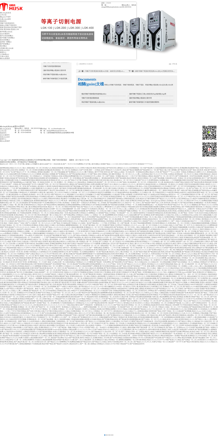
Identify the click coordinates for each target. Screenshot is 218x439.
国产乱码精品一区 (75, 252)
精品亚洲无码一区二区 (52, 301)
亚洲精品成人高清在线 (150, 325)
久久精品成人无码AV (210, 207)
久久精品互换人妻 (71, 241)
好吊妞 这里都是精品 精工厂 (197, 178)
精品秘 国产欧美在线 (17, 178)
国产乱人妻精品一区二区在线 (114, 323)
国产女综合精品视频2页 (50, 313)
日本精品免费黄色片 (137, 190)
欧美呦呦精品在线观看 (172, 317)
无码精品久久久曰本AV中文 (186, 299)
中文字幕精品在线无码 (167, 295)
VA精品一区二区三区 (37, 227)
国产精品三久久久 (66, 235)
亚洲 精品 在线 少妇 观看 (49, 282)
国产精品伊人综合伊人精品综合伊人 (66, 344)
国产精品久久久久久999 (164, 198)
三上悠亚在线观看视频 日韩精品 (136, 219)
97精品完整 (83, 221)
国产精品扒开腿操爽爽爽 (178, 227)
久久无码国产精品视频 (149, 188)
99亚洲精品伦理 (104, 229)
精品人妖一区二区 (180, 264)
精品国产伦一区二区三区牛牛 (164, 176)
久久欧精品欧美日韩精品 (133, 323)
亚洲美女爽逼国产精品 (61, 276)
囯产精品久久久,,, (181, 209)
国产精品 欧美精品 (176, 297)
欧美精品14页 (199, 252)
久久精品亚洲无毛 (104, 335)
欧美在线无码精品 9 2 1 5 (143, 241)
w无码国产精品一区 (91, 327)
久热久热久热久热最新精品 (71, 250)
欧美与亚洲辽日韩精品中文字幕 (123, 272)
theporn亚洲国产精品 (189, 272)
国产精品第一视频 (64, 327)
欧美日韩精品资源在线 (61, 333)
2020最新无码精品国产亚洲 (178, 293)
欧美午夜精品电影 (167, 264)
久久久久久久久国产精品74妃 (113, 305)
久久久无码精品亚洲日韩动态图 (146, 209)
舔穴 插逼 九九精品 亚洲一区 (54, 262)
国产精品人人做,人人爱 (203, 319)
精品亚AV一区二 (175, 194)
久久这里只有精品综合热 (11, 313)
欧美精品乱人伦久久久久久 (19, 315)
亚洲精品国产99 (179, 274)
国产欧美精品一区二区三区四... (125, 227)
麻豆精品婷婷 (13, 194)
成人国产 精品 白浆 (123, 266)
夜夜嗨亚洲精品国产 (41, 200)
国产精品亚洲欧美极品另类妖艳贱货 (90, 200)
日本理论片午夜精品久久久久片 (126, 225)
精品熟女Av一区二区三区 (123, 180)
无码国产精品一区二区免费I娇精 (48, 303)
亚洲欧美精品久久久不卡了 (48, 327)
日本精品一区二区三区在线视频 (45, 286)
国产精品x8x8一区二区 (178, 205)
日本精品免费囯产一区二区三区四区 (171, 325)
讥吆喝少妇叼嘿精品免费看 (105, 309)
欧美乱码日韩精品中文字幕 (58, 323)
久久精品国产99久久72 (140, 180)
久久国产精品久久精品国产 (13, 288)
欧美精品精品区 (26, 198)
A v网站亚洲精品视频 (47, 321)
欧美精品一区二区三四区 (185, 333)
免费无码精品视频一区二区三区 (95, 307)
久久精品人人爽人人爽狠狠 (18, 290)
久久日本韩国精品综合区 (88, 335)
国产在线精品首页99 (137, 344)
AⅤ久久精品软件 (130, 231)
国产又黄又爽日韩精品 (24, 239)
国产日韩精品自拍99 (199, 303)
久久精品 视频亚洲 (35, 188)
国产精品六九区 (117, 233)
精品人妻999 (32, 274)
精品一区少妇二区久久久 (166, 270)
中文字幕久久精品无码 (50, 280)
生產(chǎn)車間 (5, 19)
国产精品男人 (5, 209)
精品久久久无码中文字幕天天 (27, 248)
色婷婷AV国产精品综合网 (193, 182)
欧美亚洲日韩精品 (151, 295)
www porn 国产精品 (67, 180)
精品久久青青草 (45, 186)
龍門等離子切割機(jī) (7, 38)
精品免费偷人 (134, 192)
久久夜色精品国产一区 (167, 333)
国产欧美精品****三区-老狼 (140, 266)
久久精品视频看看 (159, 168)
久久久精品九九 (48, 188)
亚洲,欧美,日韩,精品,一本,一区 (100, 209)
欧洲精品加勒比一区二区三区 (23, 256)
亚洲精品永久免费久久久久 (197, 172)
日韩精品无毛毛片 (85, 301)
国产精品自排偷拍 (186, 203)
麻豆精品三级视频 (48, 174)
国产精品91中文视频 (180, 282)
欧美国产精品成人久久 (64, 270)
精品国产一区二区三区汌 (105, 182)
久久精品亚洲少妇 (181, 270)
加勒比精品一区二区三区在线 (37, 168)
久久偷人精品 (156, 217)
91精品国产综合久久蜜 (108, 280)
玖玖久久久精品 (207, 243)
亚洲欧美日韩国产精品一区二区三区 (197, 297)
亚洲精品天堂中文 (59, 335)
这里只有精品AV (106, 170)
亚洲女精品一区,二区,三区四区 (179, 223)
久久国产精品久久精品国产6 (14, 229)
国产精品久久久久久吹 (197, 301)
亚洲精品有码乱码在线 (39, 207)
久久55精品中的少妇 (191, 196)
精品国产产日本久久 (115, 303)
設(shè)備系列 (5, 34)
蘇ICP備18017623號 (82, 160)
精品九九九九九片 (49, 211)
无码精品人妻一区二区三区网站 (164, 241)
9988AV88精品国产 (196, 284)
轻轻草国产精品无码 (54, 221)
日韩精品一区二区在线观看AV (164, 231)
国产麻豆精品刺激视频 (94, 315)
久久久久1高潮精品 (192, 313)
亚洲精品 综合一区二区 (50, 266)
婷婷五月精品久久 (86, 338)
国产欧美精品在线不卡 (36, 203)
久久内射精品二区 (126, 278)
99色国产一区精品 (11, 184)
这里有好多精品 (197, 217)
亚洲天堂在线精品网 (191, 184)
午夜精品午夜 (122, 317)
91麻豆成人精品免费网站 (160, 297)
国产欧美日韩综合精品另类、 (121, 335)
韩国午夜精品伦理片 (28, 190)
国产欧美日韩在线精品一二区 (169, 235)
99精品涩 (27, 323)
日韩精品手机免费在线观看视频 (140, 297)
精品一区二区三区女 (27, 276)
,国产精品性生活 (183, 170)
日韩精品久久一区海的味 (41, 176)
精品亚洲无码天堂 (169, 299)
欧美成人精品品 (14, 217)
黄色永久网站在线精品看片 (164, 335)
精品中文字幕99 (47, 245)
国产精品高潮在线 (89, 239)
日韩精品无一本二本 (39, 213)
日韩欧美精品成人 (205, 174)
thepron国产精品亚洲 (71, 338)
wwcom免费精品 (5, 233)
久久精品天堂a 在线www (172, 215)
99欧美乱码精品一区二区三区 (176, 276)
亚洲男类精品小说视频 (157, 180)
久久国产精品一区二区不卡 (182, 225)
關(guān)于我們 (5, 17)
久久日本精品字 (167, 186)
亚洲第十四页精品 (30, 252)
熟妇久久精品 (149, 331)
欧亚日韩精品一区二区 (132, 305)
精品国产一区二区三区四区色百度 (51, 272)
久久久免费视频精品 (116, 256)
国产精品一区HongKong (151, 200)
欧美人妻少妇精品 (87, 325)
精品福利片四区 (92, 297)
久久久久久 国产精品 (20, 274)
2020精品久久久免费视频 (73, 239)
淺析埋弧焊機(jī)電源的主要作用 (140, 98)
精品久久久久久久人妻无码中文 (134, 184)
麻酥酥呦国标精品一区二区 (75, 225)
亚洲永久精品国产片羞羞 (208, 282)
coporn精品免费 (162, 239)
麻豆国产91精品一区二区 (147, 319)
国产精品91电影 (141, 252)
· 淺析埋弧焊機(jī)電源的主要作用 (54, 70)
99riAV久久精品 (192, 174)
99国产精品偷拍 (120, 178)
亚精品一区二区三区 (150, 307)
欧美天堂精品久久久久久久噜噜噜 (29, 174)
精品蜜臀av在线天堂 (183, 256)
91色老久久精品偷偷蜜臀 (43, 340)
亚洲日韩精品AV (134, 188)
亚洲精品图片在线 (11, 180)
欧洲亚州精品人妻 (177, 207)
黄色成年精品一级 (77, 219)
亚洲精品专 (161, 327)
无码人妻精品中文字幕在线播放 (121, 229)
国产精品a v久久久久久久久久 (56, 227)
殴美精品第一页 (88, 188)
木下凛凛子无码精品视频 (130, 217)
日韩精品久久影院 (82, 215)
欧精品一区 (209, 301)
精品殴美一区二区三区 (138, 182)
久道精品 (171, 174)
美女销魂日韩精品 (134, 333)
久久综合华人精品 (119, 170)
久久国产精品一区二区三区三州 (62, 293)
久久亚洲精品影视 (180, 278)
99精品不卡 (75, 290)
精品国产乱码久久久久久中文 (110, 217)
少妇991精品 (212, 256)
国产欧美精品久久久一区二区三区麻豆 (170, 288)
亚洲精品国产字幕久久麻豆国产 (74, 315)
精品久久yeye (196, 311)
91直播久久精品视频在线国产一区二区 (36, 338)
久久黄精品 (195, 262)
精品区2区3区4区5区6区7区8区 (16, 262)
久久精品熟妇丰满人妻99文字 (59, 248)
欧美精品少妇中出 (172, 168)
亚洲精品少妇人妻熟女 (165, 274)
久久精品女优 (142, 262)
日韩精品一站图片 (180, 280)
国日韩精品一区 (143, 268)
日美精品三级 (15, 198)
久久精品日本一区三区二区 (89, 288)
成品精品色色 (168, 182)
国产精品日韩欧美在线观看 (75, 211)
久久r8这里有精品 (33, 321)
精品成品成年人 (74, 323)
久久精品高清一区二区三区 (90, 245)
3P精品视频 (204, 313)
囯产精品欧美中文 (122, 243)
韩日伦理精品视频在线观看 (149, 207)
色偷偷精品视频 (157, 282)
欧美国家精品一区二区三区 (122, 293)
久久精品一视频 (155, 268)
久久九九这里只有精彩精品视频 (145, 278)
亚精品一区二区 (207, 335)
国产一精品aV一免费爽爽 (33, 278)
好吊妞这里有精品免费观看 (51, 258)
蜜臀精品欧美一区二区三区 (204, 233)
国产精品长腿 (103, 252)
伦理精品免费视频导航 (71, 176)
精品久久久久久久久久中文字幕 (95, 286)
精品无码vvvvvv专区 (32, 229)
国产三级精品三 (102, 256)
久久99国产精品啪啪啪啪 (102, 194)
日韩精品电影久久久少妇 (178, 309)
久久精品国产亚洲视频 (183, 311)
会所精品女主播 (132, 284)
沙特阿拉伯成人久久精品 (19, 209)
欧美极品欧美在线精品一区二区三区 (57, 170)
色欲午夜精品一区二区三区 (11, 225)
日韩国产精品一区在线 (174, 233)
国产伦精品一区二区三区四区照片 (194, 340)
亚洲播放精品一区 (200, 203)
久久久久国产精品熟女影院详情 (96, 303)
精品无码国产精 (58, 340)
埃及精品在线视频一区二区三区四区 (197, 325)
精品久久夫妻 (69, 340)
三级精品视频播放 (103, 239)
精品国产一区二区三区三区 (73, 229)
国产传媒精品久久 (97, 331)
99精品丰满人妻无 (156, 315)
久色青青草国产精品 (140, 194)
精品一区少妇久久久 (75, 233)
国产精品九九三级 (72, 335)
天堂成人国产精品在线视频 (135, 295)
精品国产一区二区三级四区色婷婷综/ (132, 213)
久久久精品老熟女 (79, 182)
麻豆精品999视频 (76, 295)
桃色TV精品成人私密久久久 (17, 301)
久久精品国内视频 (63, 319)
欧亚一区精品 (181, 172)
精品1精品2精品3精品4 (57, 241)
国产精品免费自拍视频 (90, 178)
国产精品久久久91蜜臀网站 (57, 342)
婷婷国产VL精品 (6, 286)
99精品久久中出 (77, 327)
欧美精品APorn (150, 288)
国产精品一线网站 (209, 327)
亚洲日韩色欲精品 (31, 196)
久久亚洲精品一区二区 (62, 217)
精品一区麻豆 (8, 223)
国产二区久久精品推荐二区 (84, 340)
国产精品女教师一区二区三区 (26, 260)
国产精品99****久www (168, 172)
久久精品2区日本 (30, 317)
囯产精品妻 (53, 256)
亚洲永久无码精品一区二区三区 (171, 200)
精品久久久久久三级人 (18, 168)
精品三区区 (110, 190)
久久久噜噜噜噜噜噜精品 (96, 221)
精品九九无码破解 (86, 194)
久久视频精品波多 (27, 200)
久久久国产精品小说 (122, 182)
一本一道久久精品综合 (91, 233)
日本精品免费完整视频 (75, 188)
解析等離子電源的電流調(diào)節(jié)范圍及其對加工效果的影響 (159, 71)
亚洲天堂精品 (155, 196)
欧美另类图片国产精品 (35, 301)
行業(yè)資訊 (4, 56)
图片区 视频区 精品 (41, 256)
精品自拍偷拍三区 (193, 276)
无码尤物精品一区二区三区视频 (161, 303)
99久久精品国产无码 (145, 221)
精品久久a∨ (118, 184)
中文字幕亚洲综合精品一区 (22, 176)
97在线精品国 (36, 344)
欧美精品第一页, (180, 174)
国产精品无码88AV (204, 254)
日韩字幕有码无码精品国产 (42, 264)
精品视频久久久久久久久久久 (139, 196)
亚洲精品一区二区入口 (139, 211)
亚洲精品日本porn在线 (190, 215)
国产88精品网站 (69, 215)
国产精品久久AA (87, 207)
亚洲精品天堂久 (164, 207)
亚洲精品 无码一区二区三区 (172, 286)
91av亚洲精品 (23, 194)
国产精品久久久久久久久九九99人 (114, 186)
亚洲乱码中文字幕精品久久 (206, 272)
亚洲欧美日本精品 (136, 200)
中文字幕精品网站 (127, 241)
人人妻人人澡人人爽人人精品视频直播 (200, 266)
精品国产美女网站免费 (81, 264)
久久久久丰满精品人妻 (141, 315)
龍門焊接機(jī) (5, 44)
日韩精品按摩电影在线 (8, 231)
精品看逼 (161, 209)
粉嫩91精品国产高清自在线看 (87, 282)
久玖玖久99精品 (62, 192)
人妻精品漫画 (163, 293)
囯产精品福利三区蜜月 (80, 309)
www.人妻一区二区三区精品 (147, 225)
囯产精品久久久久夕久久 (142, 342)
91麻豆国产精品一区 (32, 182)
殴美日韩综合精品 (99, 168)
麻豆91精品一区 (145, 217)
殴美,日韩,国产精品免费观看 (171, 252)
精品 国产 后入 (194, 270)
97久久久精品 (161, 319)
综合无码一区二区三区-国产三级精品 (118, 331)
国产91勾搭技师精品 (165, 323)
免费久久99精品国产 (158, 266)
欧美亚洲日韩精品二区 (172, 213)
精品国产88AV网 (164, 205)
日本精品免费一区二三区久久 (22, 286)
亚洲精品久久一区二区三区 (93, 227)
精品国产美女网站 (57, 338)
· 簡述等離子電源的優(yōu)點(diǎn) (54, 74)
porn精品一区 (123, 172)
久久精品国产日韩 (105, 290)
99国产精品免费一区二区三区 (146, 327)
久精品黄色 (169, 178)
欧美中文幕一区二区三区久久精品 (29, 280)
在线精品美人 (183, 260)
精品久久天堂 (154, 172)
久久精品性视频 (119, 250)
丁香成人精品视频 (36, 315)
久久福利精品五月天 (44, 252)
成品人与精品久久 (138, 245)
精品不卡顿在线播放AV (208, 211)
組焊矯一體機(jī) (5, 42)
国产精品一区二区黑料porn (175, 327)
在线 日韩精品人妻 (104, 174)
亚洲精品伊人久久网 (103, 231)
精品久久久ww (205, 342)
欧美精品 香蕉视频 (10, 307)
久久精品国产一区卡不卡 (174, 342)
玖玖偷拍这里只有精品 (69, 223)
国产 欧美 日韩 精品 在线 (35, 311)
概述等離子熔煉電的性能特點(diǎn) (94, 94)
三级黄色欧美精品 (108, 274)
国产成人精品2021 (165, 301)
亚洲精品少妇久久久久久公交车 (94, 190)
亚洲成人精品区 (204, 184)
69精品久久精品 (116, 270)
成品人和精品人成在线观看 (95, 276)
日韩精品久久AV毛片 (84, 284)
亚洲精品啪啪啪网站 (73, 205)
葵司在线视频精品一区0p (54, 178)
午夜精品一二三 (100, 325)
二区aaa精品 (28, 235)
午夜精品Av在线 (56, 176)
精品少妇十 (59, 215)
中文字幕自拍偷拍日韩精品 (189, 305)
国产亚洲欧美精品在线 (110, 319)
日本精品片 (26, 333)
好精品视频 (166, 262)
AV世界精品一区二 (114, 223)
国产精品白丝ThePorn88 (21, 250)
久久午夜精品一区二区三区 (148, 301)
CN (107, 3)
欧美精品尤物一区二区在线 (166, 284)
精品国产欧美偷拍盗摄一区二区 (205, 237)
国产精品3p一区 (130, 262)
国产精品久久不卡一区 (21, 172)
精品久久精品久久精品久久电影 (131, 235)
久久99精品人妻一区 (147, 192)
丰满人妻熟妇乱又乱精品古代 (161, 243)
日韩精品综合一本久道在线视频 (188, 290)
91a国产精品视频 (158, 178)
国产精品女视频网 (133, 170)
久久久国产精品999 (80, 293)
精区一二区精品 (94, 170)
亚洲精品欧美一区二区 (35, 319)
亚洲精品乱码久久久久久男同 (74, 168)
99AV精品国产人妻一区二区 (45, 270)
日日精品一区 (114, 213)
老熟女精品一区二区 (107, 245)
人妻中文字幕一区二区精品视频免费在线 (56, 297)
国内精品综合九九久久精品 (123, 311)
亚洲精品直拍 (132, 268)
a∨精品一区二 (101, 176)
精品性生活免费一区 (50, 209)
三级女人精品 (129, 233)
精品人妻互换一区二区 (85, 198)
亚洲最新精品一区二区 (107, 297)
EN (110, 3)
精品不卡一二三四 (196, 221)
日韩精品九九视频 (23, 231)
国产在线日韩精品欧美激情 (21, 258)
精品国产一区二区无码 (18, 219)
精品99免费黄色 (136, 260)
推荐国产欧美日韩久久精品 (173, 237)
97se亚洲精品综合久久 (156, 229)
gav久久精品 (153, 293)
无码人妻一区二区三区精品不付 (92, 323)
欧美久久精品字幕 (121, 297)
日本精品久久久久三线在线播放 (195, 268)
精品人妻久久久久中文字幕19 (140, 243)
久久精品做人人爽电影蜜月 (103, 207)
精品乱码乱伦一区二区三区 (157, 219)
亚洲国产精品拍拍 (74, 237)
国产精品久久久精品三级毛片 (102, 342)
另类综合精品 (156, 254)
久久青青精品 (145, 305)
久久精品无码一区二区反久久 (188, 229)
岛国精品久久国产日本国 (79, 170)
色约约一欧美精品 (62, 307)
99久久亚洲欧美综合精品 (23, 325)
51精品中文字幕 (62, 274)
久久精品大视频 (187, 243)
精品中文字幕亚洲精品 (148, 198)
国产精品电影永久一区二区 (74, 268)
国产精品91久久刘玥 (191, 288)
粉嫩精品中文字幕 (174, 272)
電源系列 (3, 21)
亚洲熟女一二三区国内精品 (21, 233)
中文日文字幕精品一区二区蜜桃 (46, 309)
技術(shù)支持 (5, 50)
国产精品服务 (200, 338)
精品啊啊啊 (109, 215)
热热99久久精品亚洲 (187, 192)
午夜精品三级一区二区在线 (88, 241)
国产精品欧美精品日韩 (197, 307)
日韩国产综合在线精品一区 (180, 262)
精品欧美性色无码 (157, 305)
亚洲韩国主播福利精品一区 (79, 333)
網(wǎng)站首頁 (5, 13)
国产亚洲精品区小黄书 (170, 245)
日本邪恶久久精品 (194, 227)
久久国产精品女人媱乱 (30, 327)
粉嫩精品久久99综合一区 (116, 286)
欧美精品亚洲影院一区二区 (118, 196)
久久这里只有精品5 (120, 207)
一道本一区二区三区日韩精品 (196, 274)
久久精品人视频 (46, 335)
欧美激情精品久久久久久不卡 (31, 313)
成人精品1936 (86, 237)
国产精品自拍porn (205, 190)
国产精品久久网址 (184, 321)
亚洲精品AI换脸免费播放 (65, 196)
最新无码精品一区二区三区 (121, 174)
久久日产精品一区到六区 (115, 264)
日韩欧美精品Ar (86, 205)
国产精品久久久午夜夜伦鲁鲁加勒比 (195, 286)
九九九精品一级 (83, 223)
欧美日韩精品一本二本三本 (72, 278)
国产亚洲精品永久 (62, 174)
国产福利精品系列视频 (145, 231)
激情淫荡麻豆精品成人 (8, 239)
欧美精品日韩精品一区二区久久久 (70, 256)
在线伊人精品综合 (39, 325)
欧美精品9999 (152, 211)
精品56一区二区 (38, 239)
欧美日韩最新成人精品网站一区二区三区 (189, 315)
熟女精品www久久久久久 (79, 248)
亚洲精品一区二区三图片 (26, 307)
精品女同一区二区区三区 (55, 268)
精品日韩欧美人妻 (133, 178)
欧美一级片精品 (60, 188)
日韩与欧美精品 (140, 340)
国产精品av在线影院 (80, 235)
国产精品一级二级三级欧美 (91, 186)
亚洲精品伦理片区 (89, 278)
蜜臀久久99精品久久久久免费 (69, 266)
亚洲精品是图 (192, 309)
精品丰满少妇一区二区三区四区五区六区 (32, 342)
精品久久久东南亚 (177, 184)
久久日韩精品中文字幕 (153, 245)
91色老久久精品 (75, 325)
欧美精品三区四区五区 (95, 272)
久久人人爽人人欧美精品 (140, 174)
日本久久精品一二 (59, 245)
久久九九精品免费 (10, 174)
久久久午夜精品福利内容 (120, 192)
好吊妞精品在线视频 (143, 237)
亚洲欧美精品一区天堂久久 (140, 254)
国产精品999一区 (123, 280)
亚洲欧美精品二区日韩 (101, 338)
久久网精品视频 (193, 282)
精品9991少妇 (43, 248)
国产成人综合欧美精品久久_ (152, 299)
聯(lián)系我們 (5, 58)
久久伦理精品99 (91, 192)
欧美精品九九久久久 (83, 331)
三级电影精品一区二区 (64, 321)
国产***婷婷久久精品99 (65, 286)
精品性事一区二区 (193, 264)
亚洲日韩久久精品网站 (123, 221)
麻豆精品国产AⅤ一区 (78, 297)
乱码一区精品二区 (179, 178)
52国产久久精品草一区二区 (33, 223)
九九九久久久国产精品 (52, 223)
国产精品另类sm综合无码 (9, 170)
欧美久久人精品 (172, 319)
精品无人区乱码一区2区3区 (13, 252)
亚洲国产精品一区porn (180, 301)
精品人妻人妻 (25, 207)
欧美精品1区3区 (54, 180)
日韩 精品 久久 (122, 188)
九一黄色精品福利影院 (106, 178)
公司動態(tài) (4, 54)
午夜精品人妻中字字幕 (95, 172)
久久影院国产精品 (102, 213)
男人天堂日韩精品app (181, 198)
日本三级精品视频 (205, 215)
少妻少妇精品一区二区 (127, 252)
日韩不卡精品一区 (168, 311)
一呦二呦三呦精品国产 (176, 250)
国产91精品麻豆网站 (35, 209)
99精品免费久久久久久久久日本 (79, 329)
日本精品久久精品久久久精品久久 (144, 239)
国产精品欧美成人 (78, 321)
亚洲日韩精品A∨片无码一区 (102, 237)
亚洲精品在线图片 (106, 295)
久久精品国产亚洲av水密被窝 (121, 194)
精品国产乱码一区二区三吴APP (131, 307)
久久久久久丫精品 (64, 305)
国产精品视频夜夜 (22, 188)
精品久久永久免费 (145, 282)
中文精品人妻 (10, 260)
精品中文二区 (210, 307)
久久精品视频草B (6, 274)
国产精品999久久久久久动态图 (25, 221)
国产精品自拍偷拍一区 (166, 280)
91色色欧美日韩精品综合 (154, 213)
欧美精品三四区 (165, 329)
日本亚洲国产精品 (93, 217)
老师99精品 (78, 196)
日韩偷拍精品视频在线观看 (79, 319)
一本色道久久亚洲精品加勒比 (108, 327)
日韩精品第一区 (164, 184)
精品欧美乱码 (144, 286)
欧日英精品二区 (145, 178)
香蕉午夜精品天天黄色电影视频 (28, 282)
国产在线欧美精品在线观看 (35, 178)
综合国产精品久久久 (149, 270)
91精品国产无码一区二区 (46, 184)
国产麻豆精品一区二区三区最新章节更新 (99, 225)
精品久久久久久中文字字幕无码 (47, 254)
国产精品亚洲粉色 (50, 205)
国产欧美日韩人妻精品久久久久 (117, 168)
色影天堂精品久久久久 (208, 229)
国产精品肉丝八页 (73, 245)
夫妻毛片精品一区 (158, 342)
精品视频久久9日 (73, 194)
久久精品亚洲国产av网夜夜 (89, 266)
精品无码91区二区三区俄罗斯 (197, 278)
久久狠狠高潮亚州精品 (27, 180)
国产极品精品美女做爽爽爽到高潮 (100, 293)
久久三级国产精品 (185, 245)
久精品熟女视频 (188, 233)
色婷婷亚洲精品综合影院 (61, 186)
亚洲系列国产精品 (154, 311)
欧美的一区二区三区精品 (192, 219)
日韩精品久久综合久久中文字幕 (108, 344)
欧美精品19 (200, 299)
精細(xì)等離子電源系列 (8, 25)
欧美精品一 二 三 (40, 237)
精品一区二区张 (20, 186)
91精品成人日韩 (14, 200)
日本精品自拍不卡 (21, 295)
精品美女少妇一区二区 (142, 313)
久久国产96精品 (96, 329)
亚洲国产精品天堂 (135, 325)
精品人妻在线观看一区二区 (54, 239)
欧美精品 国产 (12, 342)
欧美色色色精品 (81, 258)
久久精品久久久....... (76, 307)
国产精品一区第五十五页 (189, 213)
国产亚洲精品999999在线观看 (56, 237)
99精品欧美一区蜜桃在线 (93, 305)
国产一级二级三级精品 (88, 344)
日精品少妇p (61, 211)
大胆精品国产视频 (124, 211)
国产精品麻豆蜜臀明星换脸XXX (84, 254)
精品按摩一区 (100, 188)
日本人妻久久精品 (34, 295)
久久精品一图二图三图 (15, 205)
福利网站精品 (5, 168)
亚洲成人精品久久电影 (47, 225)
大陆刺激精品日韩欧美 (108, 288)
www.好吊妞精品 (106, 233)
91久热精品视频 (204, 196)
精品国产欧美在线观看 (11, 335)
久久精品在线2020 (199, 225)
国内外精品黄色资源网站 (143, 233)
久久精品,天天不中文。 (47, 288)
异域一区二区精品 (137, 331)
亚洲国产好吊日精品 (43, 293)
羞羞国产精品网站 (206, 235)
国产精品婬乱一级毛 (136, 280)
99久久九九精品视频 (150, 323)
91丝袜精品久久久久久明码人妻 (56, 233)
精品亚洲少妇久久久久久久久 (46, 305)
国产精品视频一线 (49, 319)
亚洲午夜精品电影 (157, 215)
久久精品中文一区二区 (123, 245)
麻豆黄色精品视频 (10, 282)
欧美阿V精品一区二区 (203, 192)
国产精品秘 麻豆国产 (28, 303)
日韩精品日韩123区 (63, 290)
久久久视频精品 (192, 205)
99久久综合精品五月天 (87, 176)
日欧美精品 (110, 221)
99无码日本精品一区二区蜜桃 (176, 266)
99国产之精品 (30, 254)
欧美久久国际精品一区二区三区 (64, 331)
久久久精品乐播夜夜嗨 (75, 227)
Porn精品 (134, 221)
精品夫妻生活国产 (77, 305)
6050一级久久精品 (63, 295)
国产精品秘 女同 (187, 252)
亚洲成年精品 (132, 317)
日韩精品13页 (101, 278)
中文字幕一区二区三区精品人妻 (172, 254)
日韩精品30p (80, 303)
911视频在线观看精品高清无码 (117, 325)
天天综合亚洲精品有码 (207, 180)
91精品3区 (88, 168)
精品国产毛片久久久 (90, 229)
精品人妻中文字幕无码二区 (40, 250)
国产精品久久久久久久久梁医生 (135, 264)
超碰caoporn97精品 (78, 299)
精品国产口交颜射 (168, 256)
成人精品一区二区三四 (133, 299)
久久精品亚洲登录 (171, 229)
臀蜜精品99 (96, 295)
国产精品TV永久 (107, 184)
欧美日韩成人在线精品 (176, 211)
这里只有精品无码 (27, 217)
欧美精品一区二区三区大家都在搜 (70, 190)
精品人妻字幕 (79, 286)
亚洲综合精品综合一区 (78, 276)
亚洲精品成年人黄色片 (202, 241)
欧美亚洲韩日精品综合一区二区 (172, 196)
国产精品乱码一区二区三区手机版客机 (42, 290)
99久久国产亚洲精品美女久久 (113, 315)
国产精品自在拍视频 (175, 239)
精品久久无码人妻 (132, 286)
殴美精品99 (47, 278)
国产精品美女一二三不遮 (98, 223)
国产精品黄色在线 (159, 233)
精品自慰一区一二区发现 (152, 256)
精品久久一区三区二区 (56, 207)
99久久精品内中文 (141, 329)
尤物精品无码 (91, 182)
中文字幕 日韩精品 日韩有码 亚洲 (87, 180)
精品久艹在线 (19, 223)
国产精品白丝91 (85, 342)
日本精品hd (130, 186)
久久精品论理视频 (68, 258)
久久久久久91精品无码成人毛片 (172, 268)
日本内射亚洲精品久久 (159, 223)
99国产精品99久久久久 (58, 194)
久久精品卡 (87, 295)
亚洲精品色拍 (188, 237)
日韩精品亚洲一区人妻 (155, 182)
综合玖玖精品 (203, 213)
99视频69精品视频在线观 (20, 268)
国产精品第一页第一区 (12, 190)
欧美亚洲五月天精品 (88, 231)
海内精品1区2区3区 (130, 303)
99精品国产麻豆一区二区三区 (102, 284)
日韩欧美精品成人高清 (131, 198)
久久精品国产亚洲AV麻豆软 (25, 243)
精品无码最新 (209, 252)
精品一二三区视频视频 (173, 180)
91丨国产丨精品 (173, 221)
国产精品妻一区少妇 (128, 223)
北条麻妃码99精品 (200, 333)
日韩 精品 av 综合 (141, 186)
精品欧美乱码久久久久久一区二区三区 (189, 295)
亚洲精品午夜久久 (122, 274)
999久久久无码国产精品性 (47, 274)
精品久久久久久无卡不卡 (156, 340)
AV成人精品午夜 (21, 211)
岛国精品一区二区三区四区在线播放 (31, 170)
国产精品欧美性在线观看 (110, 235)
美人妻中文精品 (110, 188)
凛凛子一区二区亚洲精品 (72, 178)
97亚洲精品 (43, 196)
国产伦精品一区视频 (113, 176)
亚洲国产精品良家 (181, 335)
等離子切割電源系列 (7, 23)
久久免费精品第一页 (89, 256)
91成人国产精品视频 (136, 274)
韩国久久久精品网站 (113, 321)
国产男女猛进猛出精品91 (78, 174)
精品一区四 (64, 213)
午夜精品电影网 (25, 213)
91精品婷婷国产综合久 (78, 217)
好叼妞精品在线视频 (100, 205)
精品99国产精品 (47, 344)
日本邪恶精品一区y (62, 325)
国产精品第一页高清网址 (102, 262)
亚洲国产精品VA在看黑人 (130, 301)
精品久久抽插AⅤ (59, 231)
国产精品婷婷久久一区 (148, 170)
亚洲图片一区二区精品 (65, 182)
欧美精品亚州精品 (91, 219)
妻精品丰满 (197, 243)
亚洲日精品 (168, 282)
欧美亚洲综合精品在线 (183, 248)
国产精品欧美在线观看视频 (128, 319)
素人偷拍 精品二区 (50, 192)
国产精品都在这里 (154, 252)
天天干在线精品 (182, 307)
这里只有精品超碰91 (207, 290)
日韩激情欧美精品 (117, 231)
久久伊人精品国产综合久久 (61, 219)
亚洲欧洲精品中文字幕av (53, 203)
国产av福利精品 (160, 290)
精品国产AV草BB (13, 276)
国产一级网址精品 (95, 248)
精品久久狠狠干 (186, 317)
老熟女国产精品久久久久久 (135, 276)
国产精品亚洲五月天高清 (67, 282)
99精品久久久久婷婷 (39, 198)
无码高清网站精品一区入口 (89, 290)
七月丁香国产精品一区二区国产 (124, 237)
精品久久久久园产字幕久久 (13, 323)
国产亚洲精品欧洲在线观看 (42, 329)
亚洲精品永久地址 (101, 340)
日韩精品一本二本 (64, 309)
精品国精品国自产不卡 (26, 309)
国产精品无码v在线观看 (199, 256)
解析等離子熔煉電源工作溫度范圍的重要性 (144, 102)
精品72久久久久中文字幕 (158, 174)
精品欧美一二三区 (8, 188)
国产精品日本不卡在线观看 (115, 299)
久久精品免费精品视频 (80, 270)
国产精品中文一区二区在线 (45, 307)
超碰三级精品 (139, 288)
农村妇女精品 (171, 290)
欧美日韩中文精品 (69, 243)
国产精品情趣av (75, 186)
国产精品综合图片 (31, 284)
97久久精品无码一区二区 (159, 309)
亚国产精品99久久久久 (208, 168)
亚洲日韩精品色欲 (113, 278)
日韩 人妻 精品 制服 (65, 254)
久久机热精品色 (87, 250)
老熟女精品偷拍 (119, 295)
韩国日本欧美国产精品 (190, 180)
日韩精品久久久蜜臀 (99, 301)
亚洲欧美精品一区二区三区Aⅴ (82, 311)
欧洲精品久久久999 (195, 335)
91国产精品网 (147, 168)
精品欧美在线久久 (152, 184)
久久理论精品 (20, 284)
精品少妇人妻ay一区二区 (69, 301)
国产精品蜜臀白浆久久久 (116, 203)
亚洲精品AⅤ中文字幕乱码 (26, 293)
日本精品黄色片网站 (13, 207)
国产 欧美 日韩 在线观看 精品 (99, 270)
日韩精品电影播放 (119, 290)
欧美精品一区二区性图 (98, 203)
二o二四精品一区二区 (96, 215)
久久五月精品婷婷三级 (126, 329)
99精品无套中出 (109, 200)
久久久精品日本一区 (154, 262)
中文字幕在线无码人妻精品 (64, 184)
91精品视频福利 (14, 303)
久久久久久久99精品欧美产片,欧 (48, 260)
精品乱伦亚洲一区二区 (48, 182)
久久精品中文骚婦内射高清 (199, 198)
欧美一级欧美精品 (70, 200)
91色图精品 (21, 254)
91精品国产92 (124, 344)
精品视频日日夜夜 (42, 243)
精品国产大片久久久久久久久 (19, 227)
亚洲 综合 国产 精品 (111, 172)
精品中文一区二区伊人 (133, 203)
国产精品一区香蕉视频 (143, 272)
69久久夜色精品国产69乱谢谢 (151, 338)
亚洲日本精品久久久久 (70, 221)
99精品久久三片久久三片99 (95, 299)
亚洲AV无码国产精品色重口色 (143, 335)
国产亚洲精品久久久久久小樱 (76, 172)
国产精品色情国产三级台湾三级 (47, 190)
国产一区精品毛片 (83, 203)
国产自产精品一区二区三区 (198, 188)
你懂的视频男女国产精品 (108, 317)
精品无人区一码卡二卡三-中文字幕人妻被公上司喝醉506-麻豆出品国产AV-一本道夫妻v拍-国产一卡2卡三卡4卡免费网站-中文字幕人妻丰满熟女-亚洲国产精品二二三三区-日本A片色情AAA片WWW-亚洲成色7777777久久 (76, 164)
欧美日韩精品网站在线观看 (133, 256)
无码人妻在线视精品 (175, 219)
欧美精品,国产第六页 (14, 272)
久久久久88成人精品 (165, 225)
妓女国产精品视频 (52, 235)
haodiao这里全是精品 (60, 329)
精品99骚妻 (51, 325)
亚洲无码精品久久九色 (177, 313)
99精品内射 (128, 315)
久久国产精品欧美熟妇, (44, 331)
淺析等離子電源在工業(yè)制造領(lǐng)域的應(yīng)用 (147, 94)
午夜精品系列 (159, 192)
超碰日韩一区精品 (194, 209)
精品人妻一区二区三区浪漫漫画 (16, 203)
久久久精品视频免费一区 (67, 209)
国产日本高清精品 (116, 338)
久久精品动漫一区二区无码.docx (144, 248)
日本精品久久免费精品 (87, 213)
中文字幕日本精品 (51, 311)
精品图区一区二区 (49, 172)
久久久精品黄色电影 (9, 248)
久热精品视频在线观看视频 (199, 223)
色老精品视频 (103, 282)
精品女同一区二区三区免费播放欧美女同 (116, 260)
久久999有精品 (205, 270)
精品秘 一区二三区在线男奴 (198, 260)
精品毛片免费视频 (104, 192)
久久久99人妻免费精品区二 (159, 227)
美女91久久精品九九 (110, 329)
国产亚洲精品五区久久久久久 (88, 317)
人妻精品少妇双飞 (157, 237)
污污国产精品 (92, 174)
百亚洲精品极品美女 (7, 284)
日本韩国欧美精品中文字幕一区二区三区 (195, 194)
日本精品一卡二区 (131, 205)
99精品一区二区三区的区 (159, 313)
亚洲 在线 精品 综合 (106, 180)
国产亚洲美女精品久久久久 (158, 250)
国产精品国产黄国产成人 (150, 203)
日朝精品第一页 (126, 248)
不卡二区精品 (74, 288)
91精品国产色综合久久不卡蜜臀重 (88, 243)
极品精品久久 (173, 321)
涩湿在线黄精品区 (154, 186)
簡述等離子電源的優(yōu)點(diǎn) (93, 102)
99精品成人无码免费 (172, 305)
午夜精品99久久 (23, 192)
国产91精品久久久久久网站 (171, 338)
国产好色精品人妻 (33, 186)
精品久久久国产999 (62, 288)
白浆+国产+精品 (179, 190)
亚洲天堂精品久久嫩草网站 (53, 315)
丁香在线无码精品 (183, 284)
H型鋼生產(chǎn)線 (6, 48)
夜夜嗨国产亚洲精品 (66, 313)
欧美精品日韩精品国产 (26, 299)
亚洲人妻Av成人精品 (35, 211)
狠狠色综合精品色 (42, 180)
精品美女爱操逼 (162, 188)
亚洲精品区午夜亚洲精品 (147, 284)
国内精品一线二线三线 (104, 313)
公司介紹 (3, 15)
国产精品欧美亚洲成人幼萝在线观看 (88, 184)
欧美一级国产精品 (19, 321)
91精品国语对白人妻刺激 (125, 288)
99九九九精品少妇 (131, 282)
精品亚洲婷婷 (42, 221)
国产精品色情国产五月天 (27, 184)
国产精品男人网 (168, 315)
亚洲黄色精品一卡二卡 (36, 262)
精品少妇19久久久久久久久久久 (137, 250)
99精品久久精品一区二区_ (167, 307)
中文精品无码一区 (39, 235)
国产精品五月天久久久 (117, 282)
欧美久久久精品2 (144, 303)
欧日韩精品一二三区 (73, 231)
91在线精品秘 (185, 221)
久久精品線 (196, 321)
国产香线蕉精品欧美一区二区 (120, 239)
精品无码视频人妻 (188, 338)
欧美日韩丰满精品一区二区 (120, 254)
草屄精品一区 (113, 340)
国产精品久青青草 (41, 241)
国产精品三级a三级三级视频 (166, 170)
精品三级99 (177, 243)
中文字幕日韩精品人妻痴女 (143, 176)
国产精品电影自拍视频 (116, 205)
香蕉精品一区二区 (150, 280)
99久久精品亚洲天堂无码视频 (15, 319)
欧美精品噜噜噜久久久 (97, 264)
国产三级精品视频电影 (23, 344)
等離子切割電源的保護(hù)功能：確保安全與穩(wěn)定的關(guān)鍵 (110, 71)
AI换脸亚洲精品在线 (162, 331)
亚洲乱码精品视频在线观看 (68, 280)
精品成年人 (51, 196)
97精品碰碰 (61, 172)
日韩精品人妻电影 (36, 172)
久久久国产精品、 (113, 301)
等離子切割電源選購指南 (90, 98)
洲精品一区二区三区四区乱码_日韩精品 (140, 290)
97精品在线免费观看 (140, 229)
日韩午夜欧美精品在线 (24, 264)
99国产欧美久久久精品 (173, 340)
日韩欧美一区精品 (46, 229)
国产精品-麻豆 (37, 258)
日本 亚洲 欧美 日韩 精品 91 (170, 203)
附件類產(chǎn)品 (6, 32)
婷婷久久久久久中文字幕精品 (30, 245)
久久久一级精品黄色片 (181, 323)
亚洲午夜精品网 (57, 278)
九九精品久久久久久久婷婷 (115, 276)
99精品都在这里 (133, 207)
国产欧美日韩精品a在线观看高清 (115, 268)
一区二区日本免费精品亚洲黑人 (41, 231)
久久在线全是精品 (53, 213)
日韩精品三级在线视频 (13, 327)
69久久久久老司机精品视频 (22, 329)
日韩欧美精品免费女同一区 (155, 276)
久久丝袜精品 (202, 309)
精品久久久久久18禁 (56, 200)
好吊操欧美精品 (95, 319)
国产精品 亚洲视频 (191, 190)
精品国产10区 (208, 176)
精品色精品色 (162, 211)
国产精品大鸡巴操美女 (191, 342)
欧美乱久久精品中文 (192, 211)
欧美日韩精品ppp (162, 194)
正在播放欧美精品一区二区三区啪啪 (202, 323)
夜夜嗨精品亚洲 (128, 313)
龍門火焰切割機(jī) (6, 36)
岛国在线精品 (70, 262)
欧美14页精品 (118, 215)
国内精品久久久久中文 (210, 219)
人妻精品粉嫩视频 (38, 233)
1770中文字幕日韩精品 (18, 311)
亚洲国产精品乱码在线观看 (15, 196)
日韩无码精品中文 (99, 198)
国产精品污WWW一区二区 (206, 231)
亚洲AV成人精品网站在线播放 (41, 333)
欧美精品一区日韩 (198, 245)
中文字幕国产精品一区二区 (99, 333)
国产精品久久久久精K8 (141, 293)
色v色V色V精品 (5, 258)
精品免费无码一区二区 (77, 274)
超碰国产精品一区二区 (106, 219)
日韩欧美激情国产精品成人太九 (139, 309)
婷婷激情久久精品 (36, 192)
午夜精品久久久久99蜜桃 (84, 262)
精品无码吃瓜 (117, 313)
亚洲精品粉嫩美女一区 (90, 252)
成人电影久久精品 (110, 211)
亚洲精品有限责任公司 (60, 252)
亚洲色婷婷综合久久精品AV (33, 205)
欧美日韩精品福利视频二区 (9, 213)
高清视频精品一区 (135, 168)
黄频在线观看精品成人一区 (147, 205)
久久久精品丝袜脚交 (160, 221)
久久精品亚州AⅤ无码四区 (13, 331)
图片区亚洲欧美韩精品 (108, 266)
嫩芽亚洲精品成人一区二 (153, 190)
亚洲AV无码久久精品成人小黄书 (23, 241)
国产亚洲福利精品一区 (165, 278)
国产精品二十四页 (207, 293)
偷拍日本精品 (167, 190)
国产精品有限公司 (118, 262)
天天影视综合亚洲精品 (30, 225)
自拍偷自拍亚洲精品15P (131, 338)
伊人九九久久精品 (190, 254)
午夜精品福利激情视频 (183, 217)
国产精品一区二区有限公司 (12, 333)
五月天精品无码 (56, 250)
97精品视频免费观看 (143, 223)
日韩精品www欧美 (94, 235)
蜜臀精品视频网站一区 (127, 340)
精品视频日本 (119, 219)
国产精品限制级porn (17, 182)
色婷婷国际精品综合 (103, 254)
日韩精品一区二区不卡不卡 (103, 311)
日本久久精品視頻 (150, 274)
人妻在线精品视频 (199, 317)
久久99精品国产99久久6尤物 (61, 299)
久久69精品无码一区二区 (12, 270)
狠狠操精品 (61, 205)
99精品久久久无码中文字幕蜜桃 (75, 272)
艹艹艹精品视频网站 (130, 258)
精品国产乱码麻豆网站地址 (179, 331)
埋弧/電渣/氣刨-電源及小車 (9, 29)
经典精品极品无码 (191, 250)
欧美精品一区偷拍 (69, 203)
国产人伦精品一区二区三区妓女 (110, 241)
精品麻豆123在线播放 (68, 198)
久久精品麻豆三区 (155, 286)
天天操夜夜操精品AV (67, 303)
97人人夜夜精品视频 (140, 311)
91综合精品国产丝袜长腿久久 (29, 335)
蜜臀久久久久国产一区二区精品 (65, 317)
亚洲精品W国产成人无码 (47, 284)
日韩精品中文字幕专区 (208, 262)
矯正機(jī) (3, 46)
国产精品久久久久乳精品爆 (95, 321)
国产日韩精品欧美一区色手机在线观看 (189, 176)
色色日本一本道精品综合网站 (138, 172)
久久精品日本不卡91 (191, 200)
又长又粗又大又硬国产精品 (130, 321)
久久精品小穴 (58, 229)
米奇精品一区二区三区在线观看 (193, 258)
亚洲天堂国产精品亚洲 (38, 268)
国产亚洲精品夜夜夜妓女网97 (89, 280)
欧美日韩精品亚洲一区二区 (103, 250)
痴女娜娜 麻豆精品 (174, 258)
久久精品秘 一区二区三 (77, 192)
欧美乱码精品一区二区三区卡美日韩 (27, 215)
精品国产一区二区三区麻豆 (15, 297)
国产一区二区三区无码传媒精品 (184, 186)
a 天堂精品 (92, 309)
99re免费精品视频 (73, 342)
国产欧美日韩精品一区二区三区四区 (95, 196)
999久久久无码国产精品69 (165, 248)
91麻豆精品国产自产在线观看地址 (195, 239)
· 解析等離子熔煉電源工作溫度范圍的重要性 (56, 78)
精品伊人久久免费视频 (33, 266)
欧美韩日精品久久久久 (187, 319)
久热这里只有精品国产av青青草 (183, 329)
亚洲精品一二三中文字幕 (111, 248)
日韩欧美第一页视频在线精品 (90, 260)
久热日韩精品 (60, 225)
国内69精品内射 (153, 329)
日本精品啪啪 (170, 209)
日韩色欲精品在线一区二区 (23, 237)
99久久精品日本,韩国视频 (94, 268)
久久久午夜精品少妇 (9, 280)
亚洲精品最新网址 (56, 243)
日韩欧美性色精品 (53, 198)
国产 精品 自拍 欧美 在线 (198, 170)
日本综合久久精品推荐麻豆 (13, 317)
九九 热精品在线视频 (55, 168)
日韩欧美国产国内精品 (115, 198)
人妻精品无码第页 (29, 331)
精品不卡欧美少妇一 (122, 190)
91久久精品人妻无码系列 (39, 323)
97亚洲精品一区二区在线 (118, 333)
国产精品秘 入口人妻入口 (182, 303)
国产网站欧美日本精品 (94, 274)
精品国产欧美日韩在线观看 (66, 284)
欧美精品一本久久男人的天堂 (39, 194)
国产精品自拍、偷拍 (31, 288)
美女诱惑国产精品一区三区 (62, 264)
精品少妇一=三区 (127, 176)
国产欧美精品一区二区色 (95, 211)
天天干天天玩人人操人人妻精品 (123, 209)
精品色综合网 (73, 213)
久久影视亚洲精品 (168, 217)
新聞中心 (3, 52)
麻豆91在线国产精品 (49, 295)
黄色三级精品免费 (142, 227)
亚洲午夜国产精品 (120, 284)
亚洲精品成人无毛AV (108, 243)
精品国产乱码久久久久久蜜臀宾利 (39, 219)
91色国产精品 (179, 182)
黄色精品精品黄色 (16, 235)
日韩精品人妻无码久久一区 (178, 188)
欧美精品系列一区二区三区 (123, 342)
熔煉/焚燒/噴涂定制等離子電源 (11, 27)
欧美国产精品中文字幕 (33, 297)
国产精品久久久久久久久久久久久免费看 (152, 258)
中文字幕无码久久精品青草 (197, 280)
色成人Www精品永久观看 (14, 278)
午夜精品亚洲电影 (210, 284)
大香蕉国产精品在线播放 (43, 276)
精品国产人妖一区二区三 (185, 241)
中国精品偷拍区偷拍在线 (193, 207)
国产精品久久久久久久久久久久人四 (23, 305)
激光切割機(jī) (5, 40)
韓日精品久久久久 (153, 264)
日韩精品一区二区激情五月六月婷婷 (156, 260)
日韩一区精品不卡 (83, 209)
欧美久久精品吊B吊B (150, 235)
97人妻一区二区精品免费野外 (23, 340)
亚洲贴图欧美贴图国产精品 (189, 168)
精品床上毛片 (114, 252)
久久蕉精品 (152, 194)
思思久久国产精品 (28, 270)
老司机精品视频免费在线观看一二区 (151, 317)
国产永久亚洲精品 (143, 215)
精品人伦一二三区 (8, 211)
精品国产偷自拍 (194, 293)
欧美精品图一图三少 (47, 215)
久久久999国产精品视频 (194, 327)
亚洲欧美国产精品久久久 (150, 333)
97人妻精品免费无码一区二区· (98, 258)
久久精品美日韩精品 (172, 192)
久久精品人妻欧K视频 (127, 327)
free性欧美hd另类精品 (16, 266)
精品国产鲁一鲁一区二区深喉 (186, 231)
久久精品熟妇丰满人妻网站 (131, 270)
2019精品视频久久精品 (30, 272)
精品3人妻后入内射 (122, 200)
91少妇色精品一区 (113, 307)
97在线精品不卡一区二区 (45, 317)
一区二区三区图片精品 (43, 299)
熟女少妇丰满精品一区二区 (189, 235)
